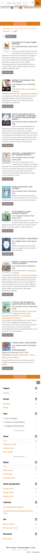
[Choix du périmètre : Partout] (3, 3)
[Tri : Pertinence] (10, 36)
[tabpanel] (20, 282)
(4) (20, 430)
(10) (20, 456)
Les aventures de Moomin (29, 93)
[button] (20, 404)
